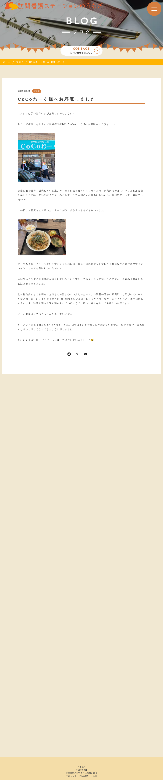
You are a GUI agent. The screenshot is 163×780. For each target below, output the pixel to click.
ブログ (36, 91)
